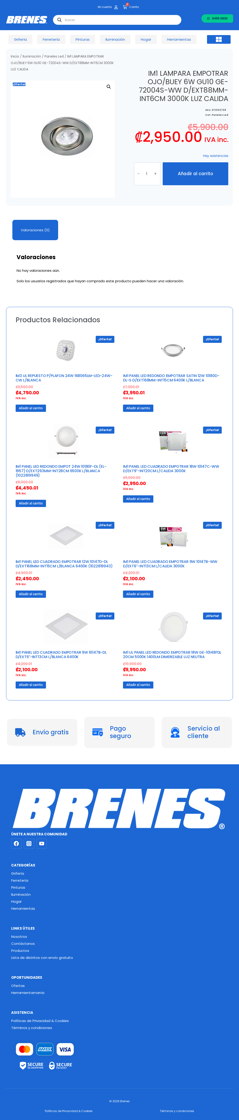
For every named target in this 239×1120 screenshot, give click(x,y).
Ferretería (19, 880)
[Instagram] (29, 844)
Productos (20, 950)
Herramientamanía (27, 992)
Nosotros (19, 936)
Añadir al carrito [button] (31, 408)
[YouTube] (42, 844)
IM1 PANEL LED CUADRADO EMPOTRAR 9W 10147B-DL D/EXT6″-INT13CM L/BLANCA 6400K (61, 655)
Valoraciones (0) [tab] (35, 230)
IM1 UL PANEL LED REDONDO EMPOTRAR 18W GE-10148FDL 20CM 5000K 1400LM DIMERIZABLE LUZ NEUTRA (172, 655)
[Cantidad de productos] (147, 173)
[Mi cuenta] (116, 7)
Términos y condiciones (31, 1027)
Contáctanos (23, 943)
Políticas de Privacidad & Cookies (40, 1020)
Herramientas (23, 908)
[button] (219, 39)
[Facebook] (16, 844)
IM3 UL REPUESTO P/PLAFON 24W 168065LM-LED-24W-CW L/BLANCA (64, 378)
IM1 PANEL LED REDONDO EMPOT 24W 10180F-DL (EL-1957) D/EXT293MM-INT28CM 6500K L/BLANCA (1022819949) (61, 471)
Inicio (15, 56)
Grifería (17, 873)
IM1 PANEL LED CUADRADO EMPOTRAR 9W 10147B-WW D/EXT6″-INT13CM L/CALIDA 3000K (170, 564)
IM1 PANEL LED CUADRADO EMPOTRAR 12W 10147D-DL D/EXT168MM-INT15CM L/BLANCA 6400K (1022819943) (64, 564)
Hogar (16, 901)
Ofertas (18, 985)
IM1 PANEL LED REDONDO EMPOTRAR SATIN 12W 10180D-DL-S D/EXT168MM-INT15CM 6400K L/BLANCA (171, 378)
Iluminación (32, 56)
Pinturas (18, 887)
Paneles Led (54, 56)
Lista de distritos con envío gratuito (42, 957)
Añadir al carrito (195, 173)
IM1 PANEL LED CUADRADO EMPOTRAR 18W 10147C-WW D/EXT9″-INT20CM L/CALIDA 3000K (171, 469)
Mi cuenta (105, 7)
